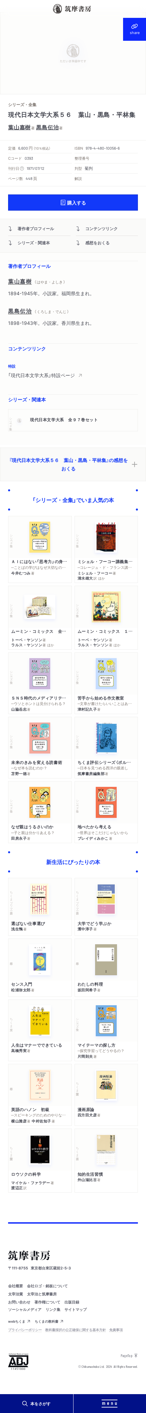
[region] (73, 371)
